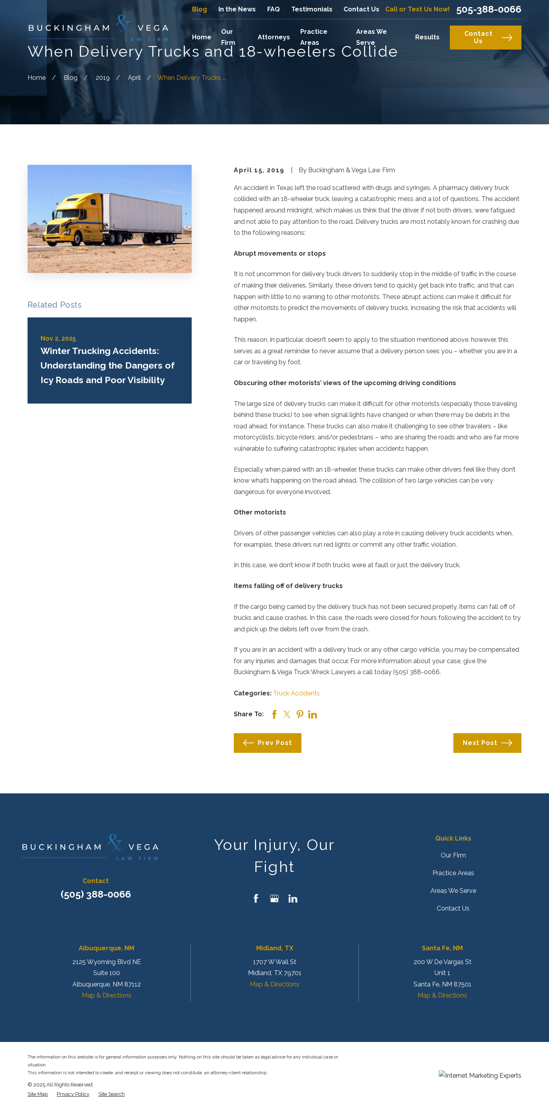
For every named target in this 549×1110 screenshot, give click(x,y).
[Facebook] (255, 898)
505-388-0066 (488, 9)
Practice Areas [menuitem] (313, 37)
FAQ (273, 9)
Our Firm (453, 855)
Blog (199, 9)
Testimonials (312, 9)
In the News (237, 9)
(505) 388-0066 (96, 894)
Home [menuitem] (201, 37)
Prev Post (267, 743)
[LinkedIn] (292, 898)
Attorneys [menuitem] (274, 37)
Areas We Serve (453, 890)
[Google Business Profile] (274, 898)
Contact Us (361, 9)
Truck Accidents (296, 693)
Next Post (487, 743)
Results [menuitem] (427, 37)
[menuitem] (38, 1094)
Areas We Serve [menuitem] (371, 37)
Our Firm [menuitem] (228, 37)
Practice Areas (453, 873)
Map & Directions (106, 995)
